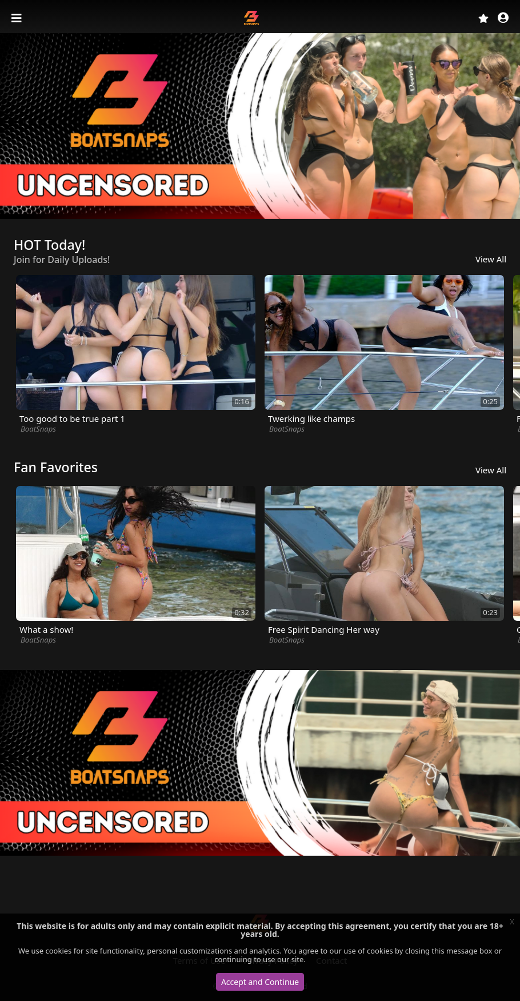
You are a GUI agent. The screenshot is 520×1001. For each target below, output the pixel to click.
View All (490, 259)
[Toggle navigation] (18, 18)
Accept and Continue (260, 981)
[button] (503, 18)
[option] (260, 126)
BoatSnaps (38, 429)
